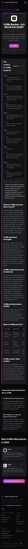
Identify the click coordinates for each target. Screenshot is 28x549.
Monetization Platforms (7, 535)
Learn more (14, 50)
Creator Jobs (20, 523)
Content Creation (6, 517)
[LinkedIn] (3, 508)
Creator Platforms (6, 537)
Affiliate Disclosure (20, 531)
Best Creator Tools (6, 531)
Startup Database (21, 521)
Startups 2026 (5, 533)
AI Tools (4, 515)
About (18, 517)
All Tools (18, 515)
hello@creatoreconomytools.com (14, 505)
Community (4, 521)
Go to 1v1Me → (14, 45)
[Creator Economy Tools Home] (10, 2)
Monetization (11, 9)
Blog (18, 519)
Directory (3, 9)
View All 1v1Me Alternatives (14, 481)
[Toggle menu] (25, 2)
